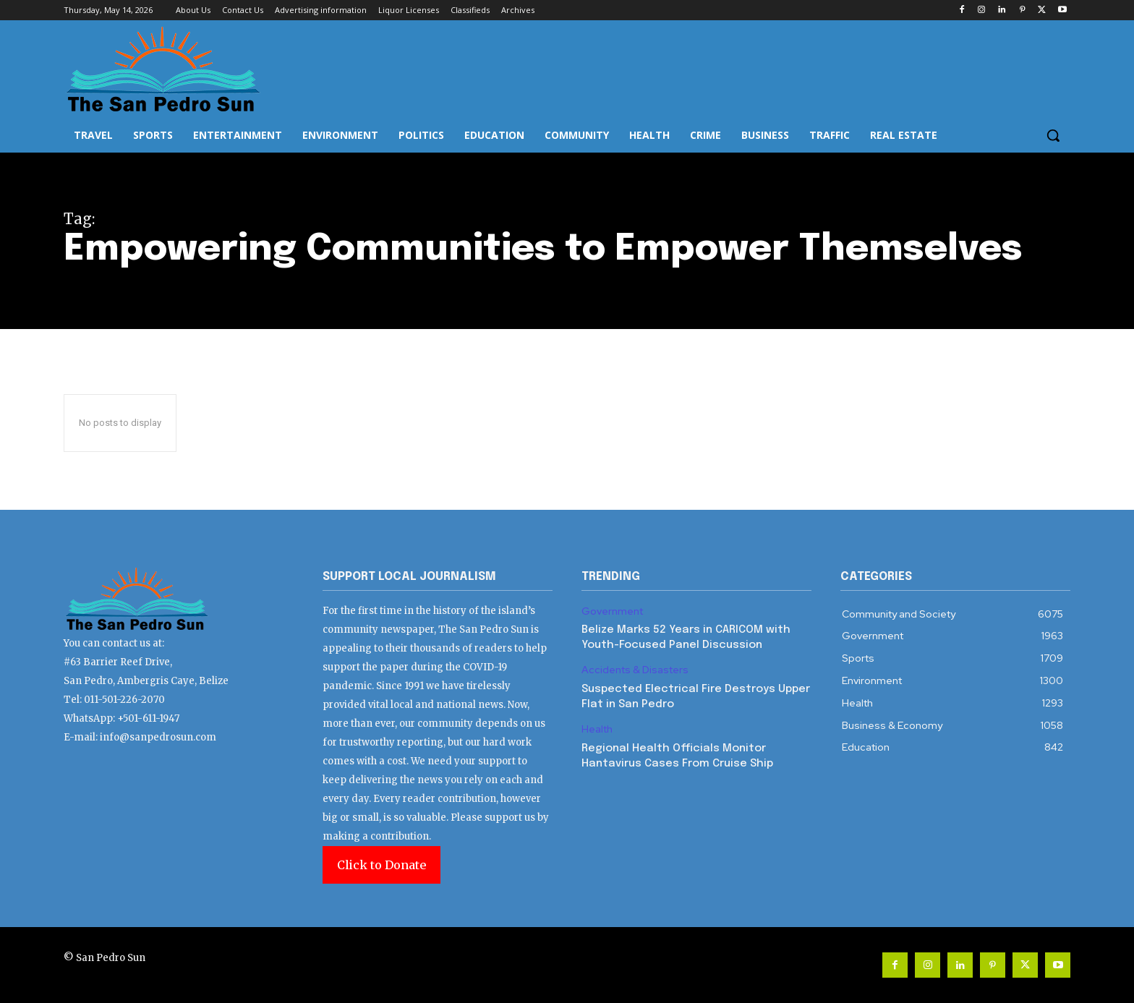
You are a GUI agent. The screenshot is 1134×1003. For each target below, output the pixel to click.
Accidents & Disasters (634, 670)
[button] (1053, 135)
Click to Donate (381, 865)
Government (612, 611)
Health (597, 729)
